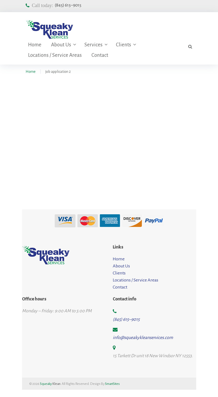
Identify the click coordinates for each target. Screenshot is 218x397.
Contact (99, 55)
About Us (61, 45)
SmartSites (112, 384)
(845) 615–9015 (68, 5)
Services (93, 45)
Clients (123, 45)
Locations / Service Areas (55, 55)
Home (34, 45)
